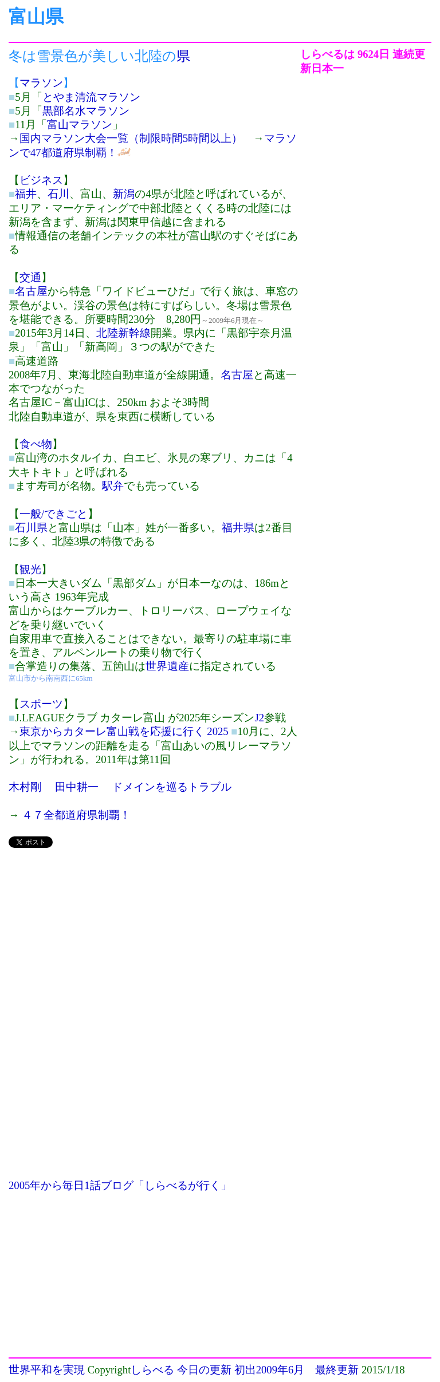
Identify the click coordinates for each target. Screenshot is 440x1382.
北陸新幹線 (123, 333)
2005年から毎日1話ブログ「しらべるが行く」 (120, 1185)
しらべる (152, 1370)
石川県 (31, 528)
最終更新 (337, 1370)
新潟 (124, 194)
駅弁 (113, 486)
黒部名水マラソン (85, 111)
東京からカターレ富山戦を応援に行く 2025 (124, 731)
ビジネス (41, 180)
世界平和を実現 (47, 1370)
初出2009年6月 (269, 1370)
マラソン (41, 83)
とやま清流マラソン (91, 97)
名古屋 (31, 291)
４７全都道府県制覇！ (76, 815)
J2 (259, 718)
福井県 (238, 528)
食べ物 (35, 444)
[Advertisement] (154, 938)
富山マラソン (79, 125)
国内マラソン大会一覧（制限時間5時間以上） (130, 138)
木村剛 (25, 787)
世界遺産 (167, 666)
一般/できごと (53, 514)
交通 (30, 277)
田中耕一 (77, 787)
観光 (30, 569)
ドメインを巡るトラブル (171, 787)
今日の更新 (204, 1370)
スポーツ (41, 704)
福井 (26, 194)
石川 (58, 194)
